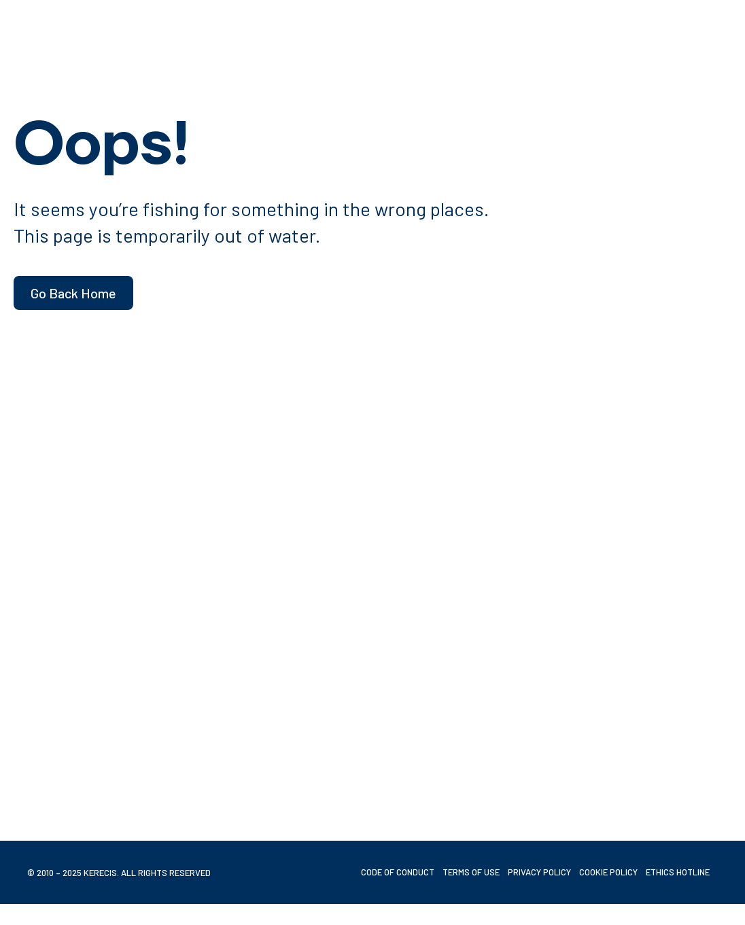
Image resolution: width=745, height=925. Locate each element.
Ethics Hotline (678, 872)
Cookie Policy (608, 872)
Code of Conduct (397, 872)
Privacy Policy (539, 872)
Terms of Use (471, 872)
